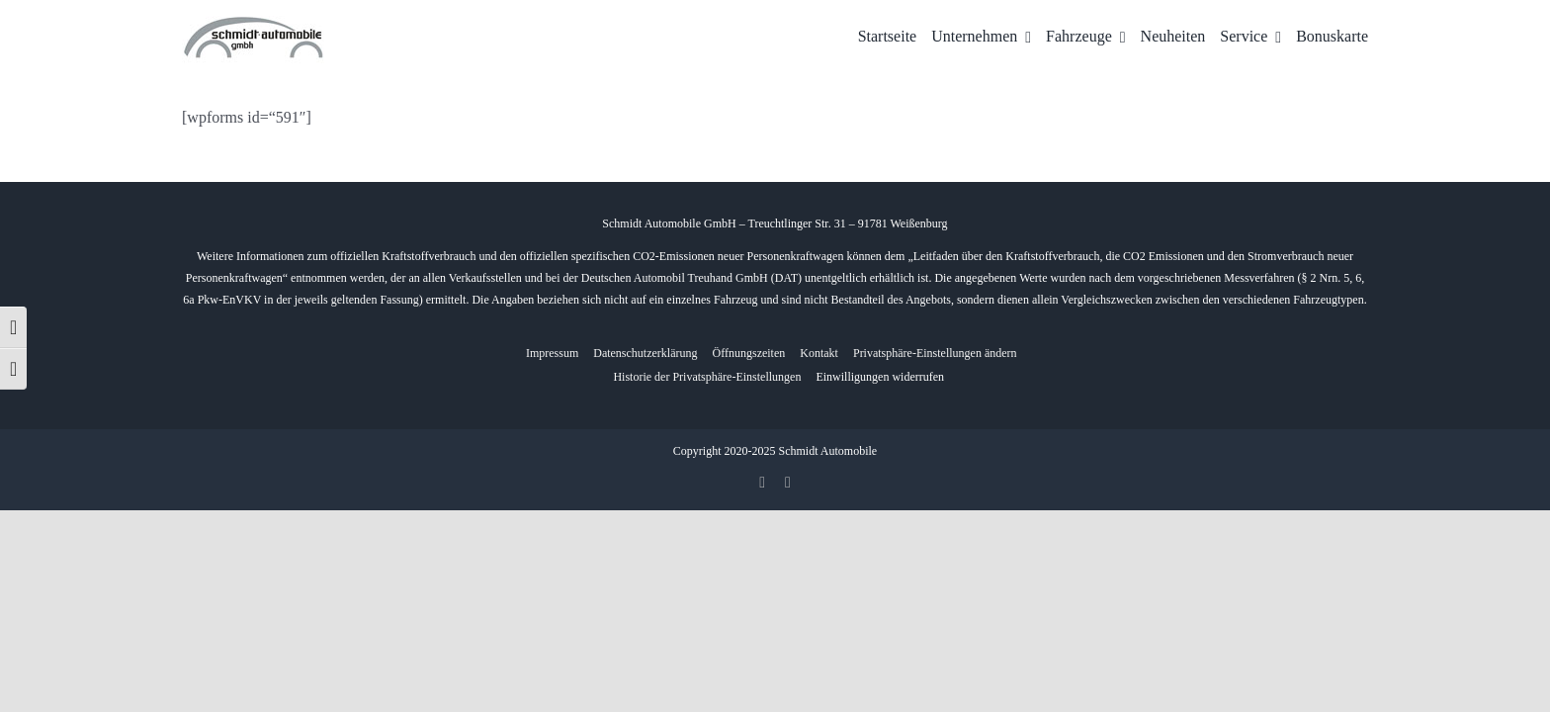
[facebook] (762, 482)
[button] (935, 354)
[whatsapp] (788, 482)
